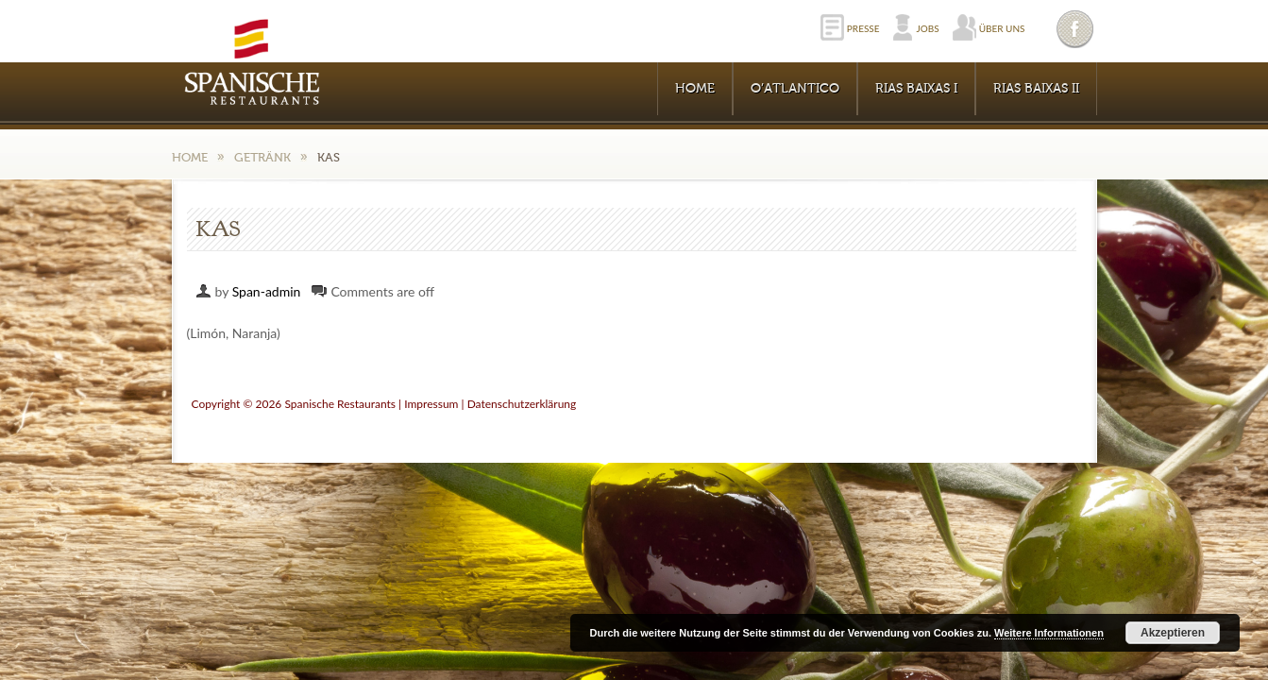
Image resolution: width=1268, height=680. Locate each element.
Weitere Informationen (1049, 632)
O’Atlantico (795, 88)
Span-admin (266, 291)
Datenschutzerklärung (522, 404)
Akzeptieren (1173, 632)
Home (695, 88)
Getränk (262, 157)
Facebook (1076, 28)
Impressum (431, 404)
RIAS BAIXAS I (916, 88)
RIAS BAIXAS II (1036, 88)
